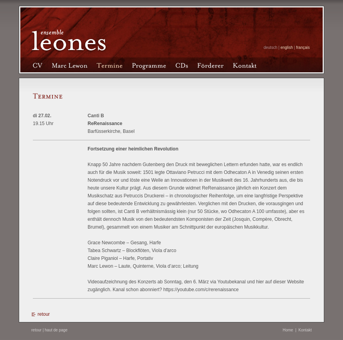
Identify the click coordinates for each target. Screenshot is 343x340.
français (303, 47)
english (286, 47)
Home (288, 330)
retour (44, 314)
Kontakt (305, 330)
